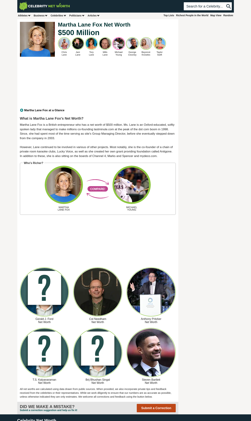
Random (228, 15)
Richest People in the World (192, 15)
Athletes (24, 15)
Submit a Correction (156, 408)
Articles (94, 15)
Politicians (77, 15)
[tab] (97, 110)
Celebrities (58, 15)
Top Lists (168, 15)
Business (41, 15)
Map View (215, 15)
